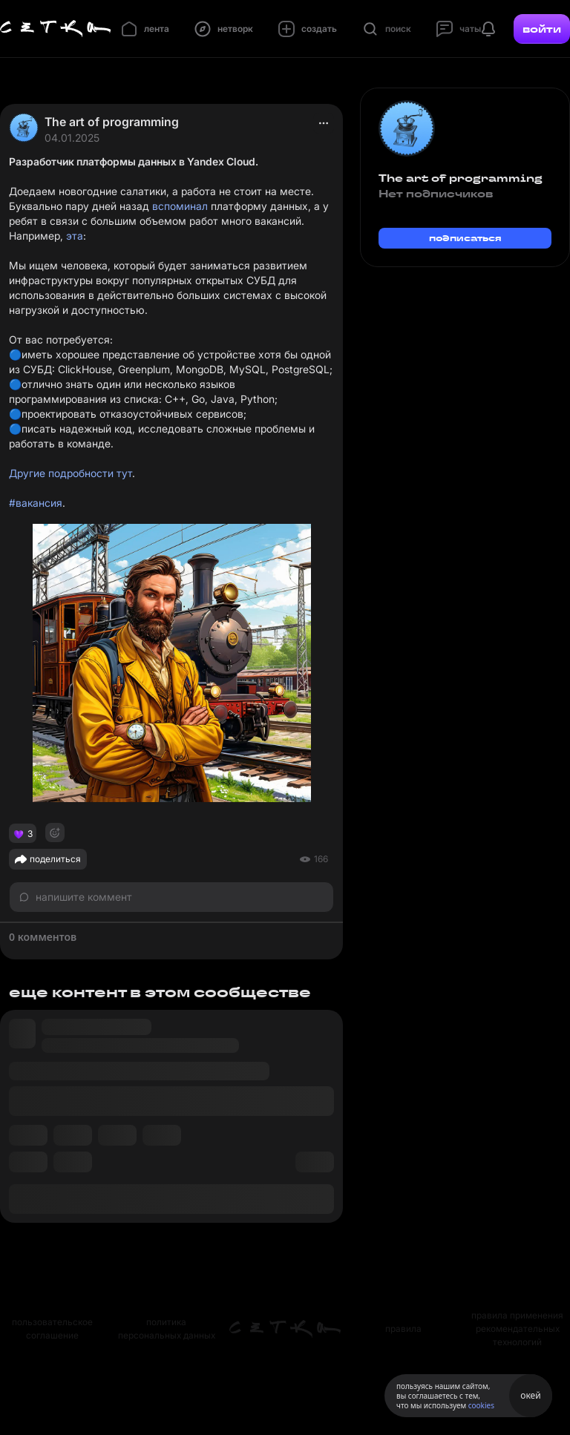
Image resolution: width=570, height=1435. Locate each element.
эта (74, 235)
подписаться (465, 237)
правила (403, 1328)
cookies (481, 1405)
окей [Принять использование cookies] (530, 1395)
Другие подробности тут (70, 473)
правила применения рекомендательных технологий (517, 1328)
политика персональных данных (166, 1328)
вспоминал (180, 206)
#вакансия (35, 502)
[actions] (323, 123)
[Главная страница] (55, 29)
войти (541, 29)
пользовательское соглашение (52, 1328)
